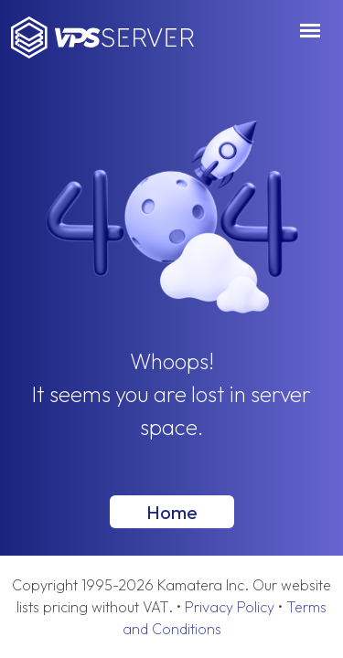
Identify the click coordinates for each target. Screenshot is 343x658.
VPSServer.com (102, 37)
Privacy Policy (229, 607)
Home (172, 512)
